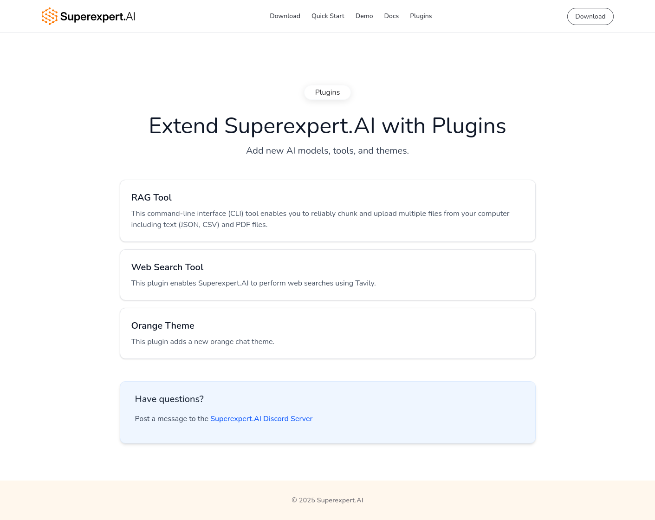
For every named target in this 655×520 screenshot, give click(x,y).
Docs (391, 16)
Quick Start (327, 16)
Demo (364, 16)
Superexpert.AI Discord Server (261, 419)
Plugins (421, 16)
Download (285, 16)
